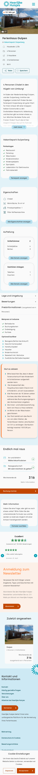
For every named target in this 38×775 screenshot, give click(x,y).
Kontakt (5, 687)
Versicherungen (8, 694)
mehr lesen (18, 127)
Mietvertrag (6, 732)
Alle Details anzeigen (19, 258)
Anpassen (9, 771)
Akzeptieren (23, 771)
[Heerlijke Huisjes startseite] (13, 4)
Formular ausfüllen (19, 526)
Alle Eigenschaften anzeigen (19, 222)
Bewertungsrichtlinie (10, 744)
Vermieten (8, 708)
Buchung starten (10, 491)
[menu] (33, 4)
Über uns (5, 697)
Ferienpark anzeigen (19, 178)
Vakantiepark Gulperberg (14, 42)
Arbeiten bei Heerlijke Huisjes (13, 700)
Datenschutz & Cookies (11, 738)
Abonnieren (9, 606)
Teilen (8, 70)
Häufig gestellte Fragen (11, 690)
